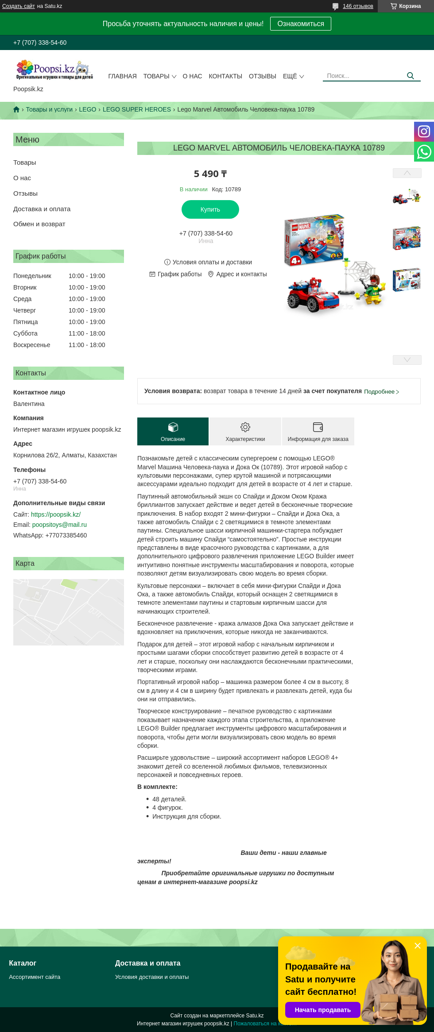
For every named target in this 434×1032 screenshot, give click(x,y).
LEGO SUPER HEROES (137, 109)
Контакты (226, 76)
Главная (122, 76)
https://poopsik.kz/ (56, 514)
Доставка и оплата (41, 209)
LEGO (88, 109)
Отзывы (262, 76)
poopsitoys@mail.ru (59, 524)
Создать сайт (18, 6)
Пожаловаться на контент (265, 1023)
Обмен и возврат (39, 224)
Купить (210, 209)
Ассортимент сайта (34, 977)
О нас (192, 76)
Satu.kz (255, 1016)
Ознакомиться (300, 23)
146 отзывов (358, 6)
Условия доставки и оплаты (152, 977)
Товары (156, 76)
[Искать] (411, 75)
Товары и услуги (49, 109)
